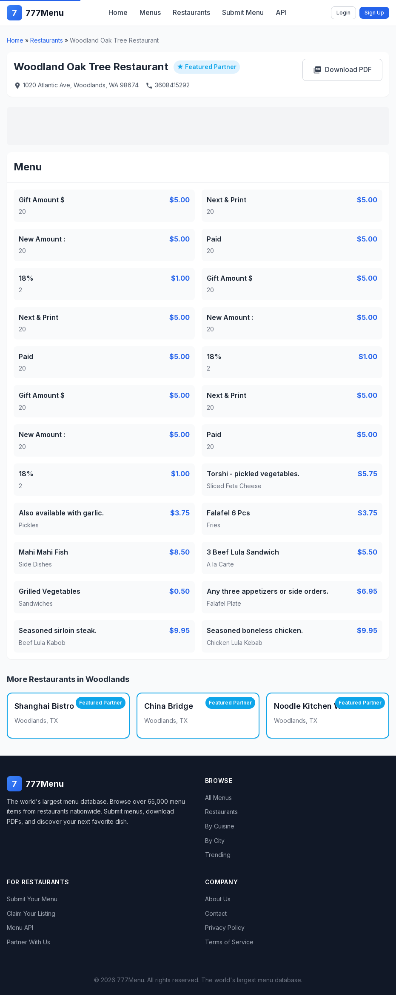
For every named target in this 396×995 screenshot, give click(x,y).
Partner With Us (28, 942)
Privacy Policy (225, 927)
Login (343, 12)
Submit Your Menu (32, 899)
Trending (218, 854)
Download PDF (342, 69)
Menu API (20, 927)
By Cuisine (219, 826)
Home (118, 12)
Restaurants (191, 12)
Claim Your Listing (31, 913)
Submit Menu (243, 12)
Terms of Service (229, 942)
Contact (216, 913)
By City (215, 840)
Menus (150, 12)
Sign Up (374, 12)
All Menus (218, 797)
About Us (218, 899)
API (281, 12)
